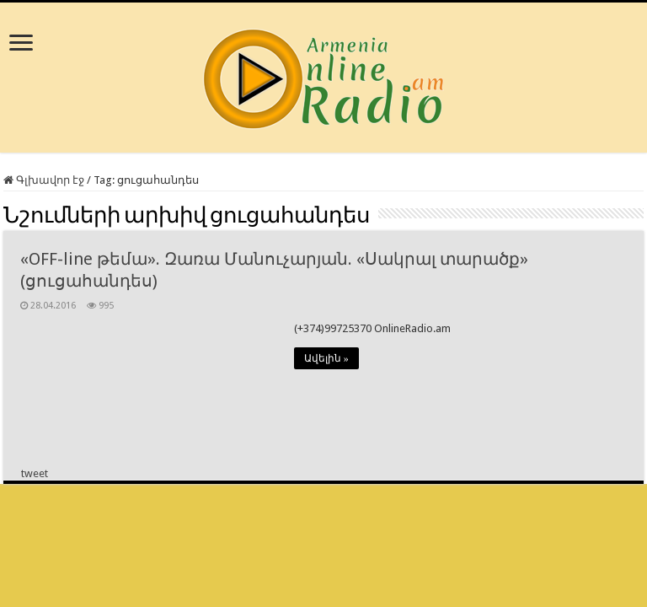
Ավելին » (326, 358)
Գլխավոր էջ (43, 180)
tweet (34, 473)
